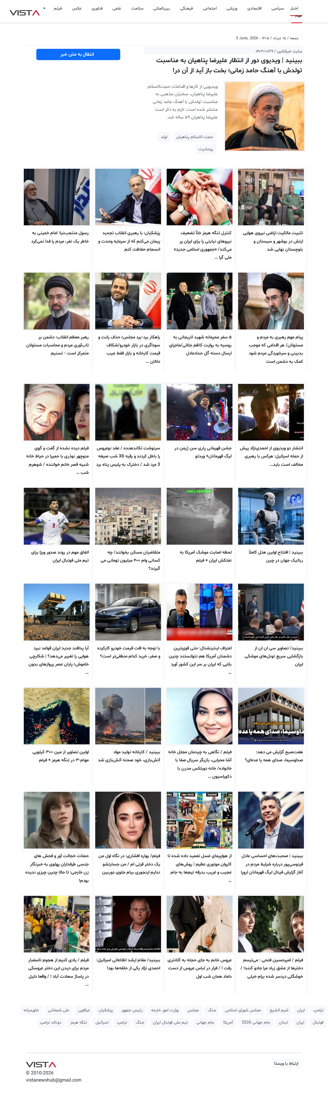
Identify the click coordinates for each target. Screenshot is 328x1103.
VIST (25, 11)
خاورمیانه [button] (31, 1010)
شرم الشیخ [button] (279, 1010)
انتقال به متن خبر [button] (78, 54)
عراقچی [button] (84, 1010)
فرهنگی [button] (186, 8)
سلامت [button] (137, 8)
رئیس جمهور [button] (132, 1010)
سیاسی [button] (277, 8)
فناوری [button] (97, 8)
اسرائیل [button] (102, 1022)
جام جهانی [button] (205, 1022)
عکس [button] (77, 8)
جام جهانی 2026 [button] (256, 1022)
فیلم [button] (58, 8)
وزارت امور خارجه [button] (165, 1010)
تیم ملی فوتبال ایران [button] (170, 1022)
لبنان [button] (283, 1022)
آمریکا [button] (228, 1022)
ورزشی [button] (232, 8)
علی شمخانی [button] (58, 1010)
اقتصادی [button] (254, 8)
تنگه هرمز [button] (78, 1022)
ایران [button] (301, 1010)
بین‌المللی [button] (161, 8)
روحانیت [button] (206, 149)
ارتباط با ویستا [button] (286, 1063)
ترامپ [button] (318, 1010)
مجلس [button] (193, 1010)
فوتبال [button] (318, 1022)
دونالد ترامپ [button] (50, 1022)
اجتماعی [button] (210, 8)
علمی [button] (117, 8)
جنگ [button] (212, 1010)
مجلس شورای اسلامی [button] (243, 1010)
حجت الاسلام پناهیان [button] (194, 137)
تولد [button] (164, 137)
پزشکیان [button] (106, 1010)
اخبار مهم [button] (296, 12)
